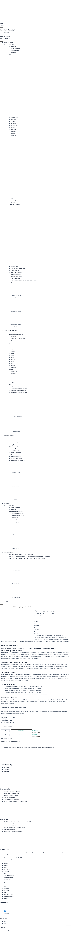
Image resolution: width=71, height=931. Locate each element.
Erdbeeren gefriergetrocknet (18, 386)
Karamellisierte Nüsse (16, 276)
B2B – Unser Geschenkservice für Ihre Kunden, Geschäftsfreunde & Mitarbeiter (29, 556)
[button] (35, 730)
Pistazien (13, 133)
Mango (12, 361)
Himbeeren (13, 375)
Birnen (12, 353)
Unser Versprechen (5, 789)
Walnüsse (13, 135)
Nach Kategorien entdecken (16, 334)
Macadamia (14, 125)
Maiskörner (13, 202)
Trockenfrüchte (13, 344)
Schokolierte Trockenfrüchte (18, 460)
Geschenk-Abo (14, 517)
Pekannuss (13, 131)
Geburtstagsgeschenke (17, 513)
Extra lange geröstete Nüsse (18, 268)
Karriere (6, 865)
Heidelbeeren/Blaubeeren (17, 377)
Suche (1, 23)
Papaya (13, 365)
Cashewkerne (14, 117)
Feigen (12, 357)
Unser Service (4, 819)
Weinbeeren (14, 383)
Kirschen (13, 359)
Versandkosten (8, 726)
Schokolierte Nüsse (16, 274)
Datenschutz (7, 879)
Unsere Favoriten (15, 48)
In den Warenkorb (21, 730)
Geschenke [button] (6, 503)
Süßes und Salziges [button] (9, 435)
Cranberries (14, 371)
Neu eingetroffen (15, 50)
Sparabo (13, 282)
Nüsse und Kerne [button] (8, 42)
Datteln (12, 355)
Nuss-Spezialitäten (15, 278)
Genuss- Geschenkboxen (17, 342)
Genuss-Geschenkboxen (17, 284)
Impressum (6, 871)
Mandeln (13, 127)
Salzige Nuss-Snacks (16, 272)
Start (2, 607)
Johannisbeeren (15, 379)
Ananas (13, 346)
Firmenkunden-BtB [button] (8, 552)
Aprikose (13, 349)
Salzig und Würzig (13, 447)
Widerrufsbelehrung (9, 875)
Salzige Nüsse (14, 448)
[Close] (1, 605)
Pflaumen (13, 367)
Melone (12, 363)
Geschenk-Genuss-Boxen (17, 515)
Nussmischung (14, 266)
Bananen (13, 351)
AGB (5, 873)
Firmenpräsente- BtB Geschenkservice (19, 521)
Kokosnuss (13, 123)
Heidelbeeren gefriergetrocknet (19, 388)
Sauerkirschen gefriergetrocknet (19, 392)
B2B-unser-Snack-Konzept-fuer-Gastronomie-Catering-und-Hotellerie (27, 558)
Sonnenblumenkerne (16, 200)
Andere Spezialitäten (16, 452)
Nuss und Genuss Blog (6, 765)
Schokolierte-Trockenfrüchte (18, 338)
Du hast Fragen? (4, 849)
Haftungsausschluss (9, 877)
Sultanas (13, 381)
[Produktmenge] (5, 730)
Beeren (11, 369)
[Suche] (1, 28)
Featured (11, 44)
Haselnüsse (14, 121)
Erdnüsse (13, 119)
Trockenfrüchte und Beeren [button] (11, 330)
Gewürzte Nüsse (15, 270)
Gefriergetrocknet (13, 385)
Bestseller (13, 46)
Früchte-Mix (14, 336)
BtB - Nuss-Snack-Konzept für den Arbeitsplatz (21, 554)
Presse (5, 867)
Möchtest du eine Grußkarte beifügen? (11, 741)
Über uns (6, 863)
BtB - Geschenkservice (17, 523)
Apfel (12, 348)
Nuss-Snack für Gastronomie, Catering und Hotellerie (24, 280)
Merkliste (6, 601)
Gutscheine (6, 869)
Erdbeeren (13, 373)
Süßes (10, 454)
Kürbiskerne (14, 199)
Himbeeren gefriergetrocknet (18, 390)
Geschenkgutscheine (16, 519)
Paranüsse (13, 129)
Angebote (13, 52)
